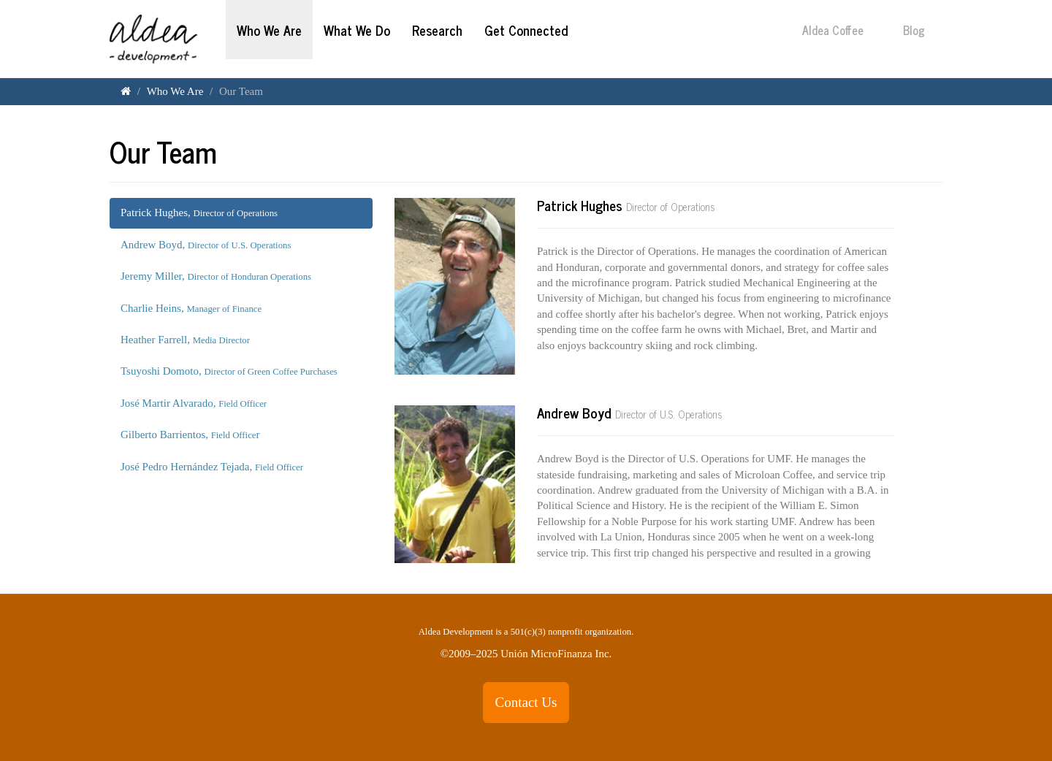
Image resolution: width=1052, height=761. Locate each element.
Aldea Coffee (841, 29)
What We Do (357, 30)
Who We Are (269, 30)
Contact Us (526, 702)
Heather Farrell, (185, 339)
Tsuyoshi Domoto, (229, 371)
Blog (922, 29)
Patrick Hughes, (199, 212)
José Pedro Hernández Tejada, (212, 467)
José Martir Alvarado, (194, 403)
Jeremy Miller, (216, 276)
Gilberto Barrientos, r (190, 434)
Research (437, 30)
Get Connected (526, 30)
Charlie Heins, (191, 308)
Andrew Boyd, (206, 245)
